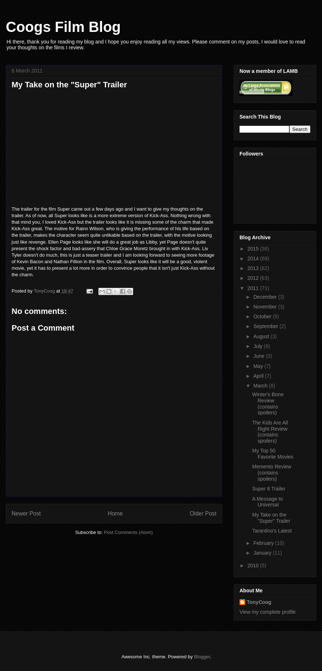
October (263, 316)
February (264, 543)
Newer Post (26, 513)
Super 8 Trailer (268, 489)
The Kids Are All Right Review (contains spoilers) (270, 432)
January (263, 553)
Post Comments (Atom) (128, 532)
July (258, 346)
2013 (253, 268)
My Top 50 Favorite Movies (272, 454)
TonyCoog (45, 291)
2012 (253, 278)
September (266, 326)
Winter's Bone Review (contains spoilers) (268, 403)
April (259, 376)
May (258, 366)
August (261, 336)
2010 (253, 565)
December (265, 297)
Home (115, 513)
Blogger (202, 656)
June (259, 356)
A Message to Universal (267, 502)
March (261, 386)
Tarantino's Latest (272, 531)
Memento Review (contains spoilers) (271, 473)
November (265, 307)
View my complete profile (268, 612)
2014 (253, 258)
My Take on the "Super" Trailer (271, 518)
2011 (253, 288)
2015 (253, 249)
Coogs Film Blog (63, 27)
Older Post (203, 513)
